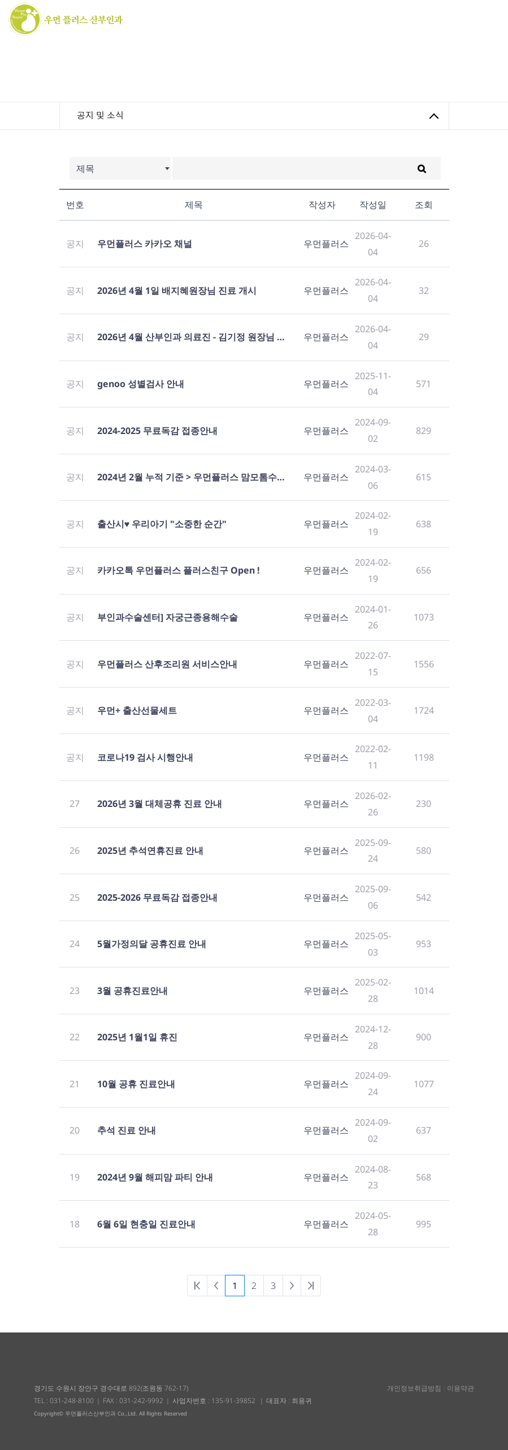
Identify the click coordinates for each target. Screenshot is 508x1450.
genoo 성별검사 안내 (140, 383)
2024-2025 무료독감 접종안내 (157, 430)
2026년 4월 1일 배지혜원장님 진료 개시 (177, 290)
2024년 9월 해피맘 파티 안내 (155, 1177)
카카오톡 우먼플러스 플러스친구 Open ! (178, 570)
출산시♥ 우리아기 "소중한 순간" (162, 524)
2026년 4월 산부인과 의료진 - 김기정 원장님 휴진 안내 (193, 337)
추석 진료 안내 (126, 1130)
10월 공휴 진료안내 (136, 1084)
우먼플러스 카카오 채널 (144, 243)
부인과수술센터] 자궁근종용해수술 (167, 617)
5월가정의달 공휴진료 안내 (151, 943)
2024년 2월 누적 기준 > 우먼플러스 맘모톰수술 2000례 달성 (193, 477)
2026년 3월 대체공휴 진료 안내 (159, 803)
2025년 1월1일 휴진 (137, 1037)
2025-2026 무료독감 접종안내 (157, 897)
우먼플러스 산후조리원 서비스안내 (167, 664)
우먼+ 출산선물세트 (137, 710)
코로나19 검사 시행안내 (145, 757)
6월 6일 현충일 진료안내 (146, 1224)
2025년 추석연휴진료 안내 (150, 850)
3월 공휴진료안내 (132, 990)
